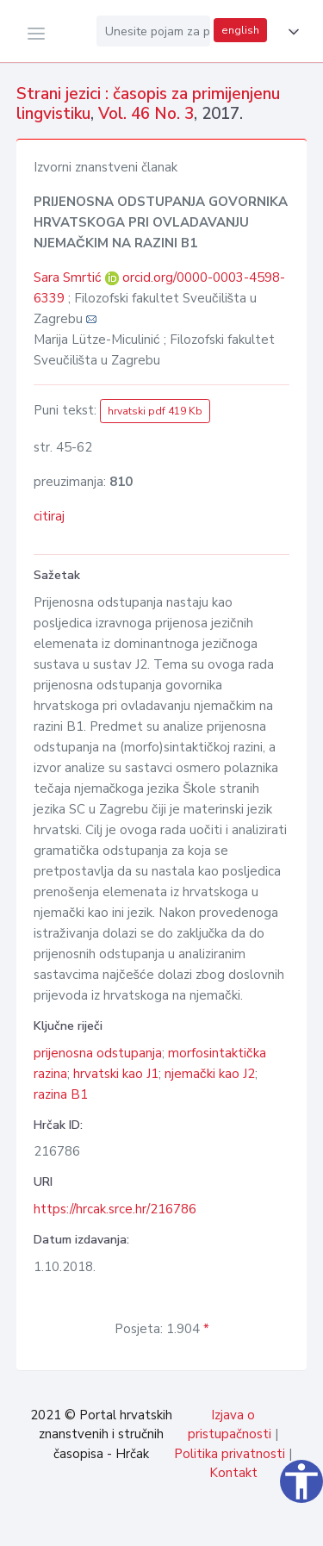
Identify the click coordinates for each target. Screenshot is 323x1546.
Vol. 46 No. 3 (146, 114)
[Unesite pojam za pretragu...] (153, 31)
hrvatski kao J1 (115, 1073)
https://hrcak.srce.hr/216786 (115, 1209)
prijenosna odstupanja (98, 1053)
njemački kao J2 (210, 1073)
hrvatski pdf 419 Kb (155, 411)
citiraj (49, 516)
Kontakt (233, 1472)
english (240, 30)
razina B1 (61, 1094)
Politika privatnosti (229, 1453)
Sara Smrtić (69, 277)
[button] (290, 32)
